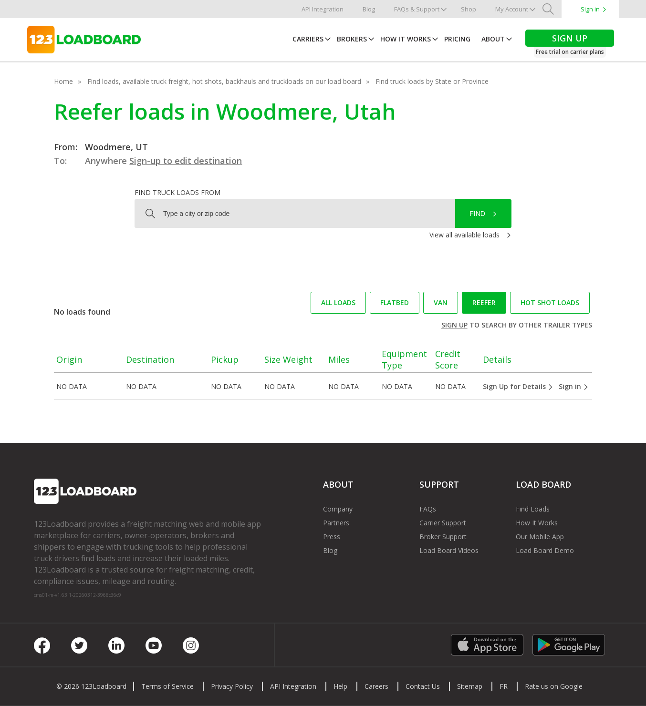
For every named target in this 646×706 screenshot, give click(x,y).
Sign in (590, 9)
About (493, 38)
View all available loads (464, 234)
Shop (468, 9)
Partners (336, 522)
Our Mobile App (540, 536)
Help (340, 686)
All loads (338, 302)
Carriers (307, 38)
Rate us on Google (554, 686)
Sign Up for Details (518, 386)
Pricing (457, 38)
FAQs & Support (416, 9)
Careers (376, 686)
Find (477, 213)
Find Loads (533, 508)
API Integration (323, 9)
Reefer (484, 302)
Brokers (352, 38)
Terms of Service (167, 686)
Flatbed (394, 302)
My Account (511, 9)
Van (441, 302)
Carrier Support (442, 522)
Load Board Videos (449, 550)
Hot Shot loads (550, 302)
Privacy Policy (232, 686)
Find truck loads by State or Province (432, 81)
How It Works (405, 38)
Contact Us (423, 686)
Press (331, 536)
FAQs (427, 508)
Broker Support (443, 536)
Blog (369, 9)
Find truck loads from (177, 192)
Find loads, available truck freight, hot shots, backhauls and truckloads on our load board (224, 81)
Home (63, 81)
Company (338, 508)
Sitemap (469, 686)
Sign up (454, 324)
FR (504, 686)
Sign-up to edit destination (185, 160)
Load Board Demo (545, 550)
